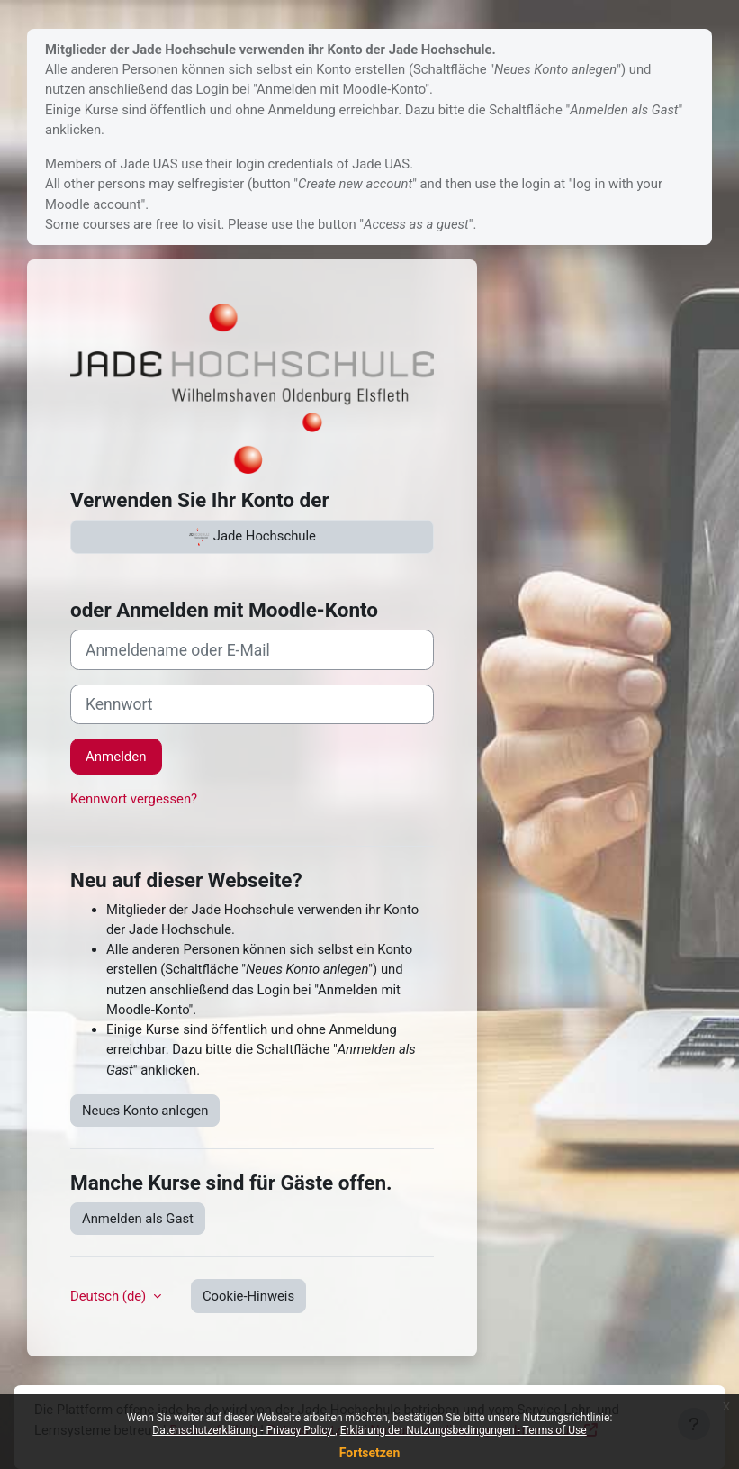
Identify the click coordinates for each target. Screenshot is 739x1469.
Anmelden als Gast (138, 1219)
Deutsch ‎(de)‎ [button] (109, 1296)
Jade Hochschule (252, 537)
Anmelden (116, 756)
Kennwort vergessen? (133, 799)
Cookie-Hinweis (248, 1296)
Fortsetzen (370, 1453)
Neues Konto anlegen (145, 1110)
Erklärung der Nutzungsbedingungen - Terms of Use (463, 1430)
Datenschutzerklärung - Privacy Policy (243, 1430)
